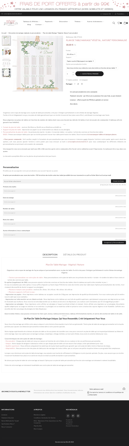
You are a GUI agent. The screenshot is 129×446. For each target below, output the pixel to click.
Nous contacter (7, 427)
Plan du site (38, 426)
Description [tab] (49, 254)
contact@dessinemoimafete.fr (12, 14)
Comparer (83, 80)
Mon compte (38, 429)
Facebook (68, 416)
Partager (74, 83)
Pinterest (82, 83)
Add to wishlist (72, 80)
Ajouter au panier (91, 74)
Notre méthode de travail (10, 421)
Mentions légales (39, 415)
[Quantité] (69, 73)
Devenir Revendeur (72, 426)
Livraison (4, 415)
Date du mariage (8, 198)
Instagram (78, 416)
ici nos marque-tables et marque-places (101, 134)
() (119, 23)
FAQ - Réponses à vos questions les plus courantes (48, 422)
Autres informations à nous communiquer (16, 230)
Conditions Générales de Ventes (44, 418)
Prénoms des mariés (9, 187)
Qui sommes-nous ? (8, 424)
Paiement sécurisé (8, 418)
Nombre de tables (9, 208)
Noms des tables (8, 219)
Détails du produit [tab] (75, 254)
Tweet (78, 83)
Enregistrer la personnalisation (114, 242)
